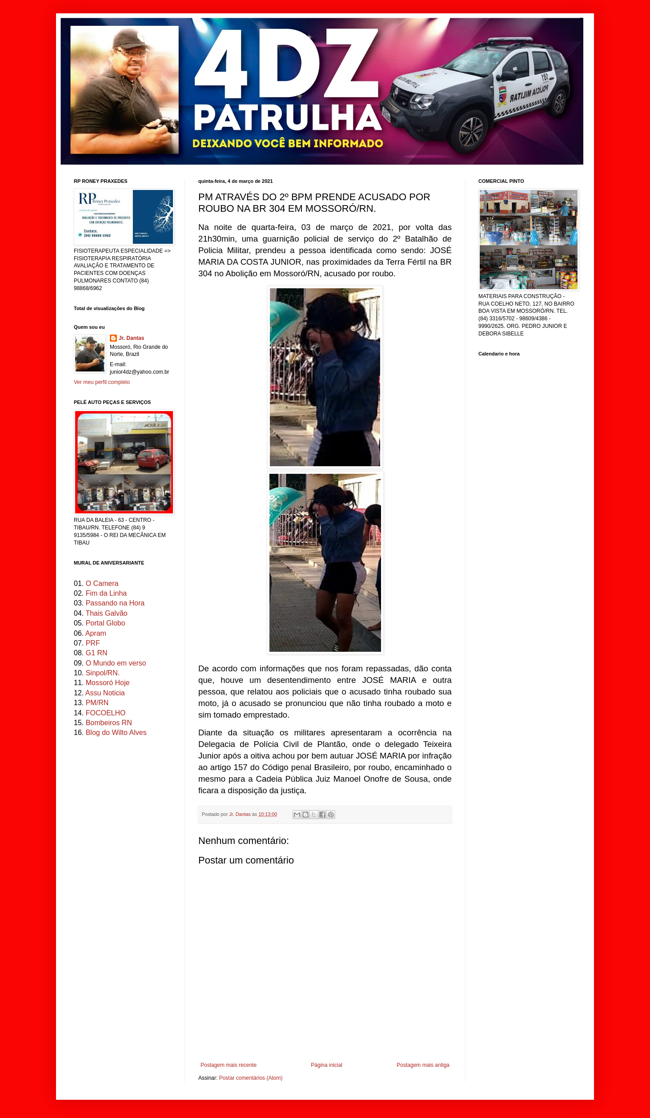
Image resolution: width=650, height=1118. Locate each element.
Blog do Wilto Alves (116, 732)
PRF (93, 643)
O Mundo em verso (116, 663)
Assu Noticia (105, 693)
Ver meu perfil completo (102, 382)
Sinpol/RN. (103, 673)
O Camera (102, 583)
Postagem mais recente (229, 1065)
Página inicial (326, 1065)
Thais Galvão (106, 613)
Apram (95, 633)
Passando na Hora (115, 603)
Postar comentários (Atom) (251, 1078)
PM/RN (97, 702)
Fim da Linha (106, 593)
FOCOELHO (106, 713)
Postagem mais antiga (423, 1065)
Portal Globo (105, 623)
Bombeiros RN (109, 722)
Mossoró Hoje (108, 682)
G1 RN (97, 653)
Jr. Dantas (240, 814)
